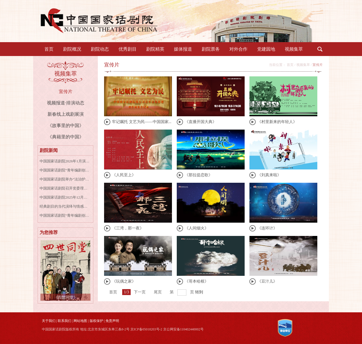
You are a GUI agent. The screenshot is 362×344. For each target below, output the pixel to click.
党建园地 (266, 49)
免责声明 (112, 321)
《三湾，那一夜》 (128, 228)
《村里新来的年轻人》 (277, 122)
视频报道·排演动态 (65, 102)
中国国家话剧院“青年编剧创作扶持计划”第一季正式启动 (65, 170)
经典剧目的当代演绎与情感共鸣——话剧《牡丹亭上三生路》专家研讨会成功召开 (65, 206)
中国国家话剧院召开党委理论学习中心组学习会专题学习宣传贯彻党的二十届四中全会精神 (65, 188)
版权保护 (96, 321)
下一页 (140, 292)
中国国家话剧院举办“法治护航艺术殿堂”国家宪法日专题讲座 (65, 179)
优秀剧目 (127, 49)
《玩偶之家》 (124, 281)
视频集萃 (294, 49)
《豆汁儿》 (267, 281)
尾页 (158, 292)
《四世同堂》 (65, 297)
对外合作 (238, 49)
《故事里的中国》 (66, 125)
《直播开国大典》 (200, 122)
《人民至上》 (124, 175)
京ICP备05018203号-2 (146, 329)
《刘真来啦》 (269, 175)
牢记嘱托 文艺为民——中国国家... (141, 122)
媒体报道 (183, 49)
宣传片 (65, 91)
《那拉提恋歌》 (198, 175)
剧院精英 (155, 49)
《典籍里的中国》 (66, 136)
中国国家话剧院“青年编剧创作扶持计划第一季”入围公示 (65, 215)
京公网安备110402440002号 (183, 329)
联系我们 (64, 321)
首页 (48, 49)
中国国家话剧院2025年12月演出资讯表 (65, 197)
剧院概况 (72, 49)
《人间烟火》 (196, 228)
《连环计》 (267, 228)
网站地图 (80, 321)
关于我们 (48, 321)
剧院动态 (100, 49)
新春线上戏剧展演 (66, 114)
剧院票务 (211, 49)
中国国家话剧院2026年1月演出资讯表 (65, 161)
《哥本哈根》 (196, 281)
